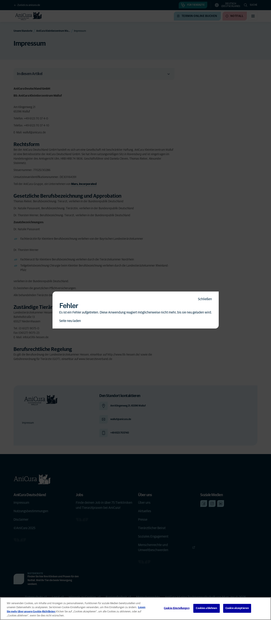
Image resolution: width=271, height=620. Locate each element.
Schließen (205, 299)
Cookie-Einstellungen (176, 608)
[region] (135, 608)
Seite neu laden (70, 321)
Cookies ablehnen (206, 608)
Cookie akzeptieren (237, 608)
